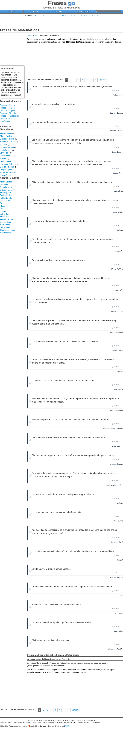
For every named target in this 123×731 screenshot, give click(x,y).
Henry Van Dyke (116, 290)
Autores (58, 11)
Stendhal (4, 203)
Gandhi (3, 211)
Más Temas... (5, 121)
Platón (2, 206)
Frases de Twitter (7, 119)
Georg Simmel (117, 311)
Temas (35, 11)
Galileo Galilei (117, 350)
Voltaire (120, 230)
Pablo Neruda (6, 198)
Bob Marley (5, 227)
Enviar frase (95, 722)
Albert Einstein (117, 372)
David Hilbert (5, 156)
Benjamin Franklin (115, 649)
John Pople (5, 153)
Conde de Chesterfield (114, 485)
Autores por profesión (55, 722)
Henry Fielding (117, 269)
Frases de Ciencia (7, 105)
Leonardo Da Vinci (115, 631)
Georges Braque (116, 113)
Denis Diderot (117, 152)
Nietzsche (4, 185)
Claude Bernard (116, 464)
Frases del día (82, 11)
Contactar (43, 726)
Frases (12, 11)
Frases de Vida (70, 720)
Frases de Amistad (57, 720)
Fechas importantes (83, 722)
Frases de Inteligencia (9, 116)
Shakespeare (5, 193)
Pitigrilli (120, 560)
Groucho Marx (6, 187)
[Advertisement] (61, 22)
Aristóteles (118, 191)
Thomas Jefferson (7, 230)
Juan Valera (118, 212)
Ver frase (115, 90)
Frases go (12, 726)
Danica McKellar (7, 167)
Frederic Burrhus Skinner (113, 428)
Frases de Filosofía (8, 113)
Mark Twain (5, 225)
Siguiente (103, 80)
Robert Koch (118, 95)
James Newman (7, 147)
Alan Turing (118, 521)
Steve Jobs (4, 217)
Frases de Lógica (7, 111)
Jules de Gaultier (116, 131)
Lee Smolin (118, 251)
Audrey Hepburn (7, 219)
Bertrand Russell (116, 333)
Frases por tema (18, 722)
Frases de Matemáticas (19, 30)
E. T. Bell (4, 144)
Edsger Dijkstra (6, 170)
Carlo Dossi (118, 613)
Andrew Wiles (6, 133)
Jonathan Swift (117, 542)
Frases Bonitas (81, 720)
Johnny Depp (5, 222)
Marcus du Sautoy (7, 142)
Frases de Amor (44, 720)
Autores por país (70, 722)
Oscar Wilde (5, 201)
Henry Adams (117, 173)
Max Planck (118, 389)
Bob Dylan (4, 214)
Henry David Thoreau (114, 446)
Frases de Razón (7, 108)
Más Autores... (6, 233)
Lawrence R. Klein (8, 164)
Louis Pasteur (6, 150)
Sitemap (51, 726)
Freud (2, 209)
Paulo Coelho (6, 195)
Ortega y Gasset (7, 190)
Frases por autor (30, 722)
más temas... (92, 720)
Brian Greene (5, 161)
